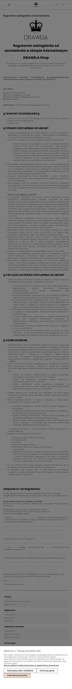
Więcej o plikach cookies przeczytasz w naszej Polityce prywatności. (31, 665)
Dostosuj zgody (47, 670)
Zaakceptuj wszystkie (17, 675)
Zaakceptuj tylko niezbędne (20, 670)
